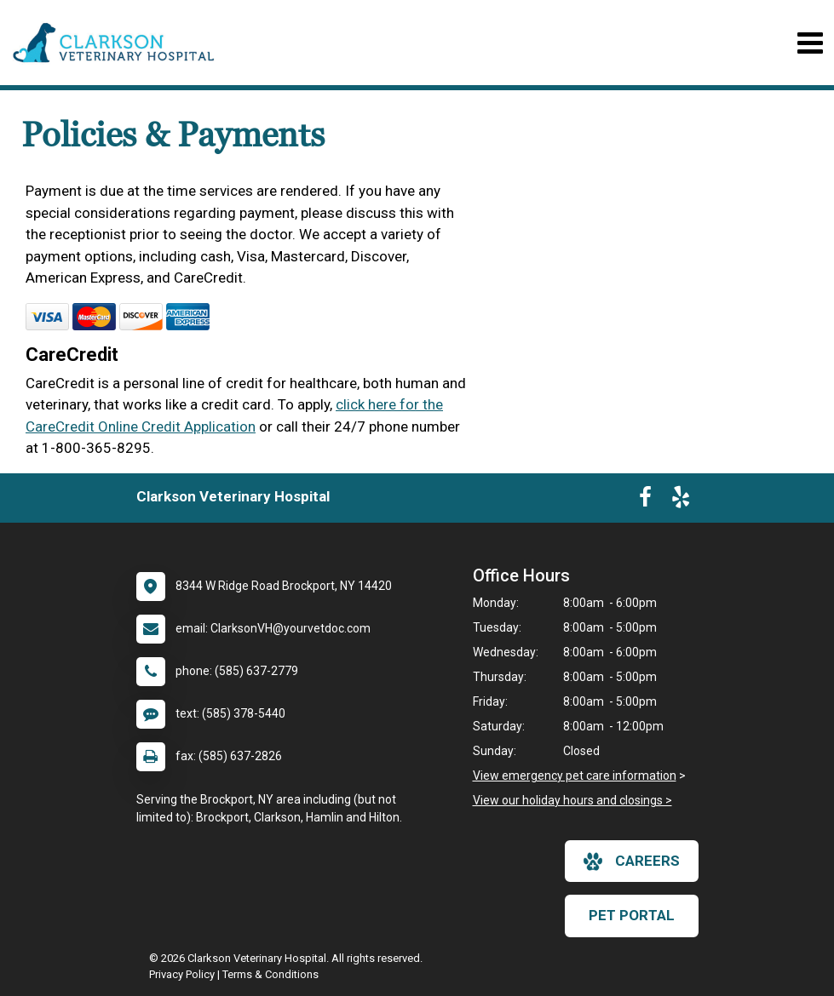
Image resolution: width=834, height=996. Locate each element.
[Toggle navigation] (810, 43)
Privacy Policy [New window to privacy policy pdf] (182, 974)
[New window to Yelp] (681, 500)
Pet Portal (632, 915)
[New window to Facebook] (645, 500)
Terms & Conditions (270, 974)
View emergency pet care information (574, 775)
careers (632, 861)
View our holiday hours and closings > (572, 800)
